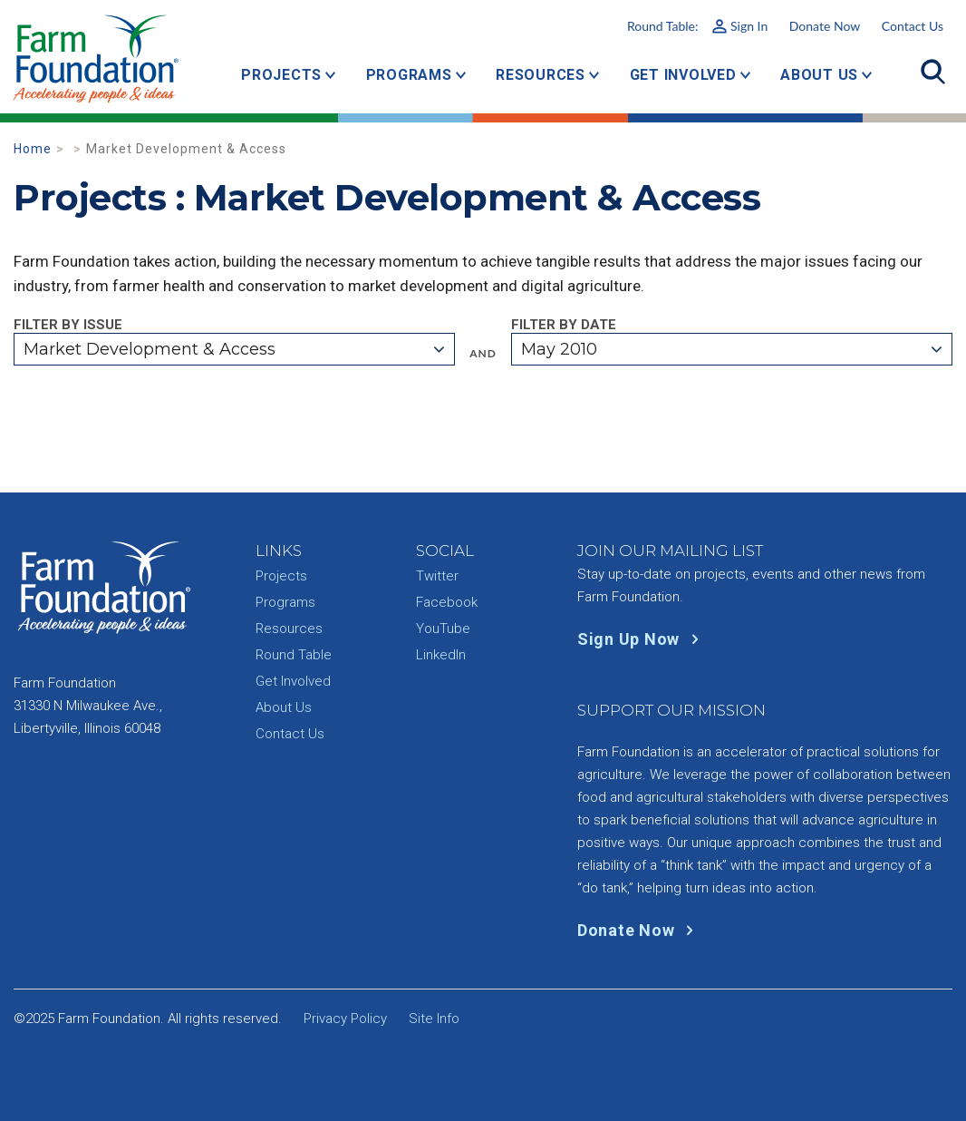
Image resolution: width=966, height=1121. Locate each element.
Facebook (447, 602)
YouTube (443, 628)
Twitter (437, 576)
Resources (540, 74)
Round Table (294, 655)
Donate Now (824, 26)
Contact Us (912, 26)
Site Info (434, 1018)
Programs (409, 74)
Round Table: (697, 26)
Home (33, 148)
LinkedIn (441, 655)
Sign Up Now (642, 638)
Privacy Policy (345, 1018)
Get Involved (683, 74)
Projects (281, 74)
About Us (819, 74)
